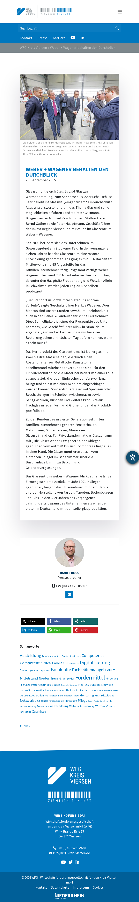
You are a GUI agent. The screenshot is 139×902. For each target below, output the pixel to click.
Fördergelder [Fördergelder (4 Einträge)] (66, 678)
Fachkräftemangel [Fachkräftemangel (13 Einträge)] (88, 669)
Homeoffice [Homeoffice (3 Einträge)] (26, 690)
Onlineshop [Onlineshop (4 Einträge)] (41, 700)
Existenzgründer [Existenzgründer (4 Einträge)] (29, 670)
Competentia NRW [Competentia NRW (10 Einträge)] (35, 662)
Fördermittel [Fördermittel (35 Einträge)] (90, 677)
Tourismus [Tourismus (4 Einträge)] (43, 706)
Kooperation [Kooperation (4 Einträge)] (36, 695)
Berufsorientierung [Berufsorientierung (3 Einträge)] (71, 656)
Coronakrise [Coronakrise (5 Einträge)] (71, 663)
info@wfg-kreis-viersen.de (71, 853)
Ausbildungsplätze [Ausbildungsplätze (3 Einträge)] (51, 656)
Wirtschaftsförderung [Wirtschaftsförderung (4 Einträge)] (81, 706)
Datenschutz (60, 887)
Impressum (81, 887)
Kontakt (26, 38)
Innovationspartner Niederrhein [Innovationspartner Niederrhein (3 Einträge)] (61, 690)
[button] (33, 621)
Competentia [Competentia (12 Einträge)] (93, 655)
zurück (25, 726)
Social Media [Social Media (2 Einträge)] (93, 701)
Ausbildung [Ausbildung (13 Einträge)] (30, 655)
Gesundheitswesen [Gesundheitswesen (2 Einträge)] (69, 685)
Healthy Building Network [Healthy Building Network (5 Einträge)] (95, 685)
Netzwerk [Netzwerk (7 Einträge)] (27, 700)
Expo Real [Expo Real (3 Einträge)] (45, 670)
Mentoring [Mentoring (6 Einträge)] (86, 695)
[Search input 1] (66, 28)
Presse (42, 38)
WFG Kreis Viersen (33, 47)
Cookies (98, 887)
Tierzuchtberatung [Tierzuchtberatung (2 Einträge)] (28, 706)
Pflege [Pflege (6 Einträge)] (82, 700)
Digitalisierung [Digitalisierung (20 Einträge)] (95, 662)
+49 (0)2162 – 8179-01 (71, 848)
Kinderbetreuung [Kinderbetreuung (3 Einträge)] (87, 690)
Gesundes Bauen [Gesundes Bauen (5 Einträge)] (49, 685)
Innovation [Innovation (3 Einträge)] (39, 690)
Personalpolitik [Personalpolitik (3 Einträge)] (56, 700)
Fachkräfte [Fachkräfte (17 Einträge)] (61, 669)
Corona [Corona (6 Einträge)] (57, 663)
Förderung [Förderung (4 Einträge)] (112, 678)
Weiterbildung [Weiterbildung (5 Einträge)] (59, 706)
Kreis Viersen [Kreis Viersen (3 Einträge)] (51, 695)
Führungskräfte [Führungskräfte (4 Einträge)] (29, 685)
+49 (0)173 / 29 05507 (71, 586)
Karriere (59, 38)
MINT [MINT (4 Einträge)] (97, 695)
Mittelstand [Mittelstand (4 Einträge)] (107, 695)
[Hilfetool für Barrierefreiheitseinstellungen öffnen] (132, 457)
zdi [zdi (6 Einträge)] (97, 706)
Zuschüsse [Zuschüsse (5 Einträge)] (39, 711)
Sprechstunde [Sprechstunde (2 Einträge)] (105, 701)
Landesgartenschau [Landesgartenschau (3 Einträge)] (68, 695)
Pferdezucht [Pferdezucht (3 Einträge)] (71, 700)
